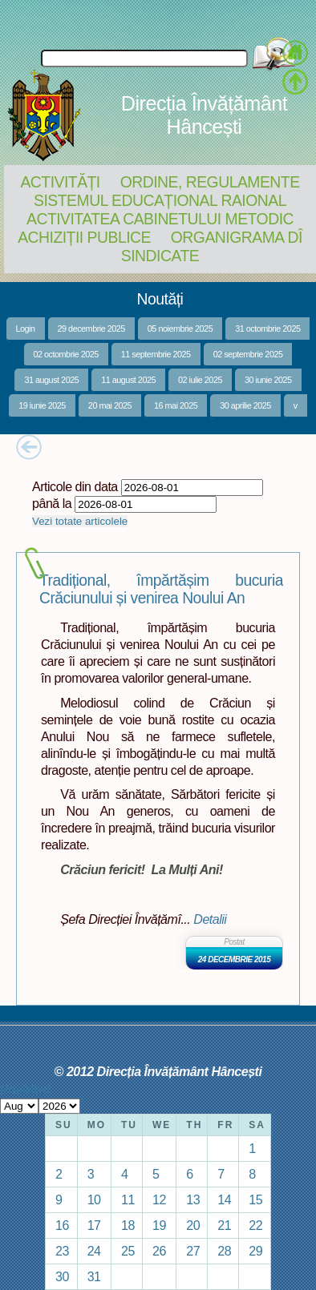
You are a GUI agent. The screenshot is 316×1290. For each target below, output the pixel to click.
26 (159, 1251)
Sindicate (160, 255)
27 (193, 1251)
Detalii (209, 919)
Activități (59, 182)
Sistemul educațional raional (160, 200)
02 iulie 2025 (200, 380)
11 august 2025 (128, 380)
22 (255, 1225)
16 (62, 1225)
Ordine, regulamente (210, 182)
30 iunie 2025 (268, 380)
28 (224, 1251)
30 (62, 1276)
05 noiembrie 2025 (180, 328)
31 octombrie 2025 (267, 328)
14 (224, 1199)
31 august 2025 (51, 380)
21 (224, 1225)
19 (159, 1225)
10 (94, 1199)
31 (94, 1276)
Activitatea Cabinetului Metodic (160, 219)
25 (128, 1251)
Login (25, 328)
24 (94, 1251)
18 (128, 1225)
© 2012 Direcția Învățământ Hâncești (158, 1071)
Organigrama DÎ (236, 237)
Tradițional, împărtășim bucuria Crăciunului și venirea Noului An (161, 589)
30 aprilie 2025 (245, 405)
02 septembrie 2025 (248, 354)
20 (193, 1225)
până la (51, 503)
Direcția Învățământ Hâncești (204, 115)
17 (94, 1225)
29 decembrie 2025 (91, 328)
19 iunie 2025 (42, 405)
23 (62, 1251)
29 (255, 1251)
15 (255, 1199)
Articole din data (75, 486)
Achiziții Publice (84, 237)
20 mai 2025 (110, 405)
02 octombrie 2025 (66, 354)
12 (159, 1199)
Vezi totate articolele (80, 521)
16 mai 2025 (175, 405)
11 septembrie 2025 (156, 354)
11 (128, 1199)
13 (193, 1199)
